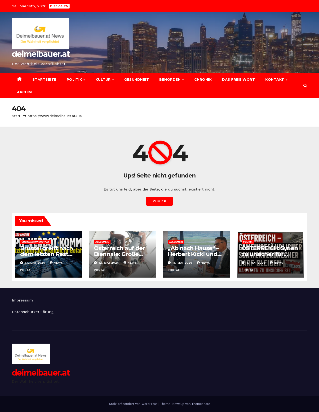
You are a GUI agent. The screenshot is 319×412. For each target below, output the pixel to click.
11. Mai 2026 (183, 262)
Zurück (159, 201)
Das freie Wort (238, 79)
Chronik (203, 79)
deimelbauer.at (41, 54)
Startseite (44, 79)
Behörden (170, 79)
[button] (305, 86)
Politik (75, 79)
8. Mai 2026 (256, 262)
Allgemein (102, 241)
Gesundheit (136, 79)
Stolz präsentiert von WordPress (133, 404)
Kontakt (275, 79)
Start (16, 116)
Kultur (104, 79)
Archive (25, 92)
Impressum (22, 300)
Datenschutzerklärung (32, 312)
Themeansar (201, 404)
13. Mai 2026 (35, 262)
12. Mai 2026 (109, 262)
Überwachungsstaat (35, 241)
